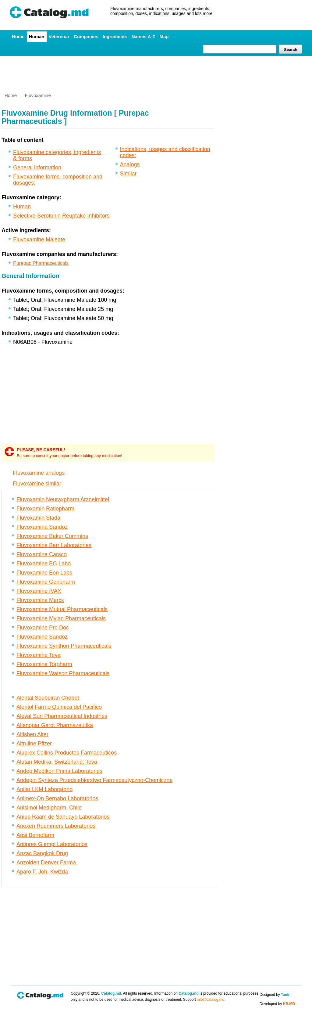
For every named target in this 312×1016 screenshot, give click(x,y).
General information (37, 167)
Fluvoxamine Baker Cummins (52, 536)
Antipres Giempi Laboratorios (51, 844)
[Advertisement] (156, 71)
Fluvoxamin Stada (38, 518)
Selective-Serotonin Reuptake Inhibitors (61, 216)
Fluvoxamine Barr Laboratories (53, 545)
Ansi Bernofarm (35, 835)
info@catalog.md (210, 999)
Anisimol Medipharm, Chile (49, 808)
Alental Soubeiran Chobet (47, 698)
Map (163, 36)
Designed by (274, 995)
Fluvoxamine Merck (40, 600)
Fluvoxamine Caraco (41, 554)
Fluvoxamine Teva (38, 655)
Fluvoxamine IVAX (38, 591)
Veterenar (59, 36)
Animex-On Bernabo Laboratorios (57, 798)
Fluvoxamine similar (37, 484)
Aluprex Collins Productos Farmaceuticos (66, 753)
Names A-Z (143, 36)
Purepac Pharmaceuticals (41, 263)
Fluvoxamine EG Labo (43, 563)
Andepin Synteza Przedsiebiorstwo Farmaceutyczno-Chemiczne (94, 780)
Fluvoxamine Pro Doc (42, 628)
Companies (86, 36)
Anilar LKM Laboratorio (44, 789)
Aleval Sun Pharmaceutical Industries (61, 716)
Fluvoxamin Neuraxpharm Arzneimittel (62, 499)
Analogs (130, 164)
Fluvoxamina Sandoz (42, 527)
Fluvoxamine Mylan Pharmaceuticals (61, 618)
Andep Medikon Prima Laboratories (59, 771)
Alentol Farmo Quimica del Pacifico (59, 707)
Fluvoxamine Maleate (39, 239)
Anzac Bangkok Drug (42, 853)
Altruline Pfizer (34, 743)
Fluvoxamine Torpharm (44, 664)
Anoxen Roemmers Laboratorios (55, 826)
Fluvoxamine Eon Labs (44, 573)
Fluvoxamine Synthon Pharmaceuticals (63, 646)
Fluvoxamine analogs (39, 473)
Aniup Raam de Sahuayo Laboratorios (62, 817)
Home (18, 36)
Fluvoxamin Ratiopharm (45, 509)
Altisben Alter (32, 734)
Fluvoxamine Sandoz (42, 637)
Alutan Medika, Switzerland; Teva (56, 762)
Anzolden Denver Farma (46, 862)
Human (36, 36)
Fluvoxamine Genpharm (45, 582)
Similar (128, 174)
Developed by (277, 1004)
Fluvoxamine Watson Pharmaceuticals (62, 673)
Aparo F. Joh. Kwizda (42, 872)
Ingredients (115, 36)
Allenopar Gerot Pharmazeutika (54, 725)
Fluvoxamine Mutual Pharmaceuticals (62, 609)
